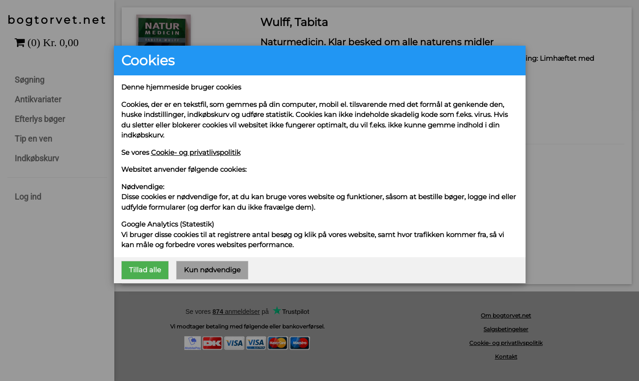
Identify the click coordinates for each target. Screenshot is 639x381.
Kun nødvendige (212, 269)
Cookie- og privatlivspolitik (196, 152)
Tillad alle (145, 269)
